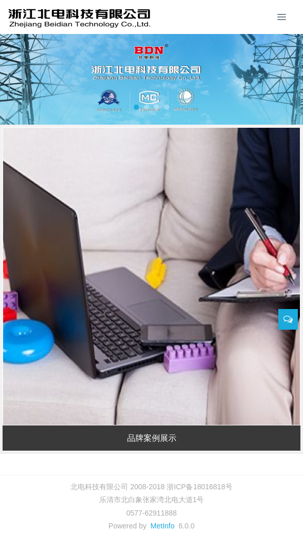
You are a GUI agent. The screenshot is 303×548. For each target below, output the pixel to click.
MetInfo (163, 526)
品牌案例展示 (151, 438)
